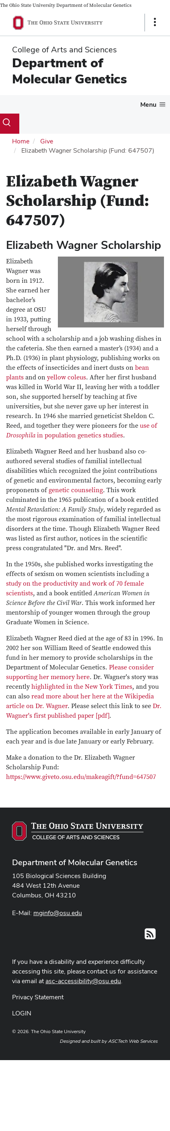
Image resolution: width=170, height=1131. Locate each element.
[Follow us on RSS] (150, 936)
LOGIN (21, 1013)
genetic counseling (76, 490)
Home (20, 141)
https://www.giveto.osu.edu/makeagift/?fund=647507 (81, 777)
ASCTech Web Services (133, 1041)
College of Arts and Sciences (64, 49)
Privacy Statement (37, 997)
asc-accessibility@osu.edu (83, 981)
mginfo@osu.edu (57, 913)
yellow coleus (66, 377)
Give (46, 141)
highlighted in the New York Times (81, 687)
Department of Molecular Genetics (69, 70)
